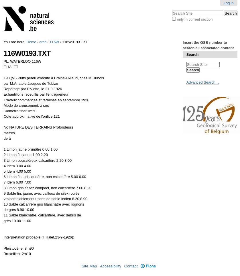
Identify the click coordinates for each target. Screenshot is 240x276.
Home (31, 42)
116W (54, 42)
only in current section (195, 19)
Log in (229, 3)
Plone (148, 266)
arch (42, 42)
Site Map (89, 266)
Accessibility (110, 266)
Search (192, 54)
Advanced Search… (202, 82)
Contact (131, 266)
